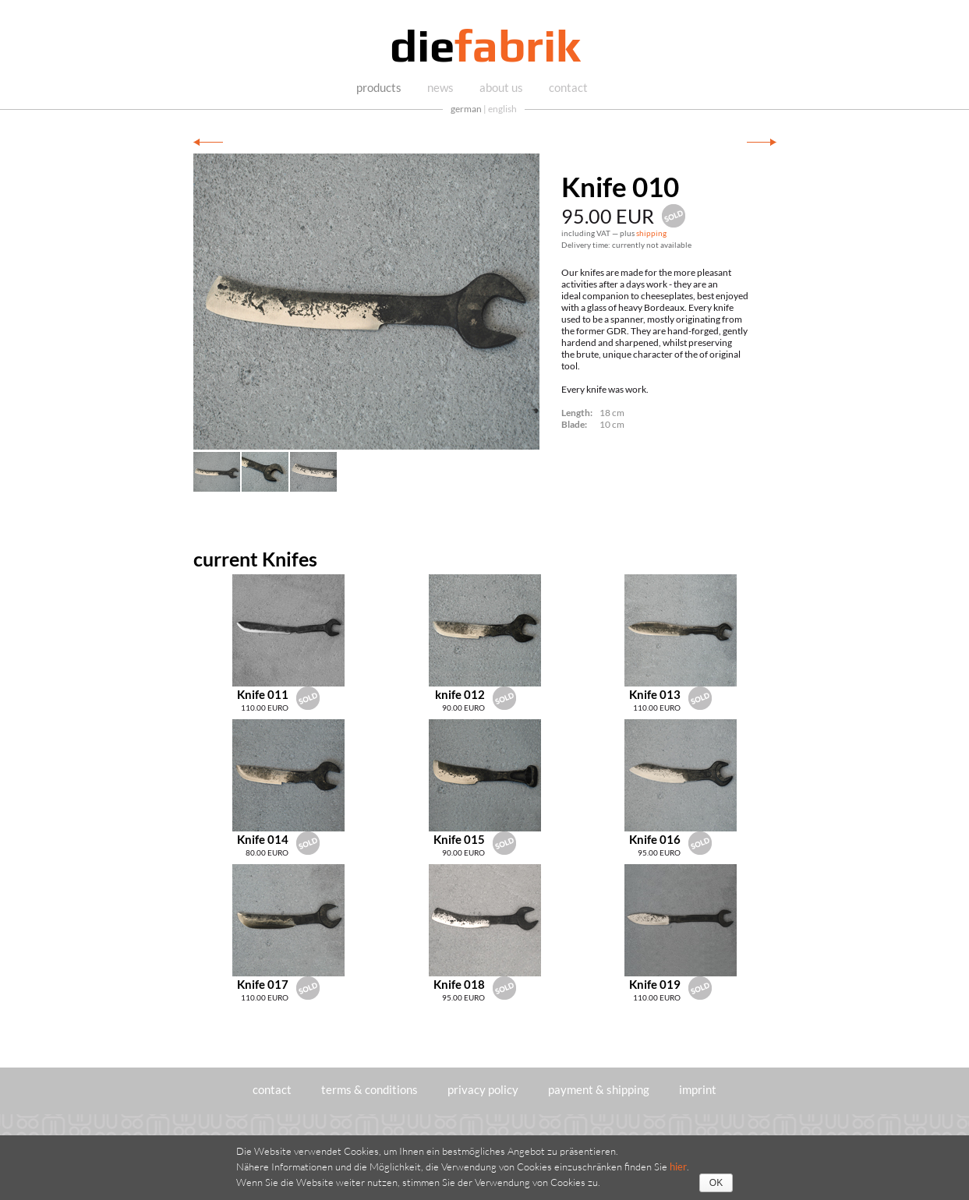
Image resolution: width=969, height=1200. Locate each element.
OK (716, 1182)
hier (678, 1166)
